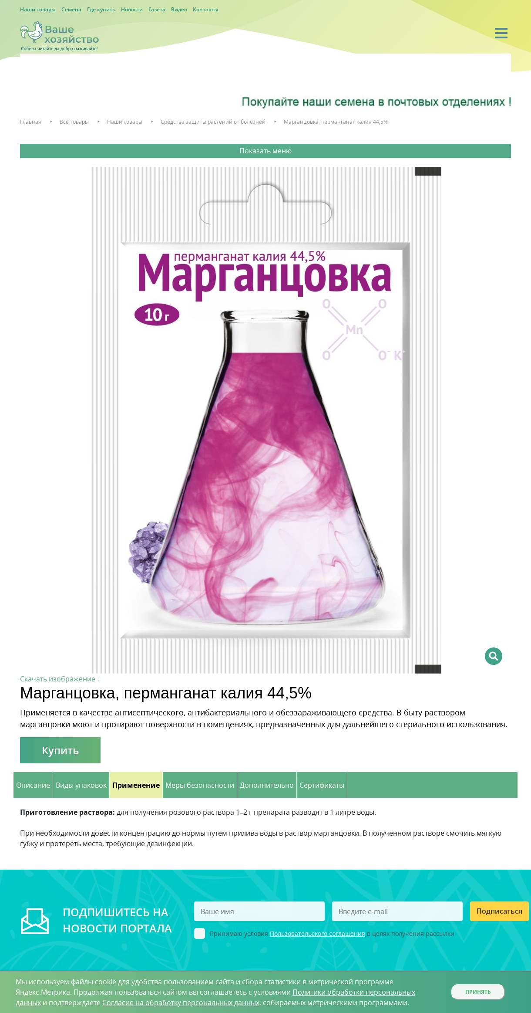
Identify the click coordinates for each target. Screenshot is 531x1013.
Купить (60, 750)
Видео (179, 9)
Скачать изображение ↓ (60, 679)
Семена (71, 9)
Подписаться (499, 911)
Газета (156, 9)
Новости (132, 9)
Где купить (101, 9)
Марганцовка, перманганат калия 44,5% (336, 121)
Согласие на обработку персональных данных (180, 1002)
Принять (478, 992)
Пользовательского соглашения (317, 933)
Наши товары (38, 9)
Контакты (205, 9)
